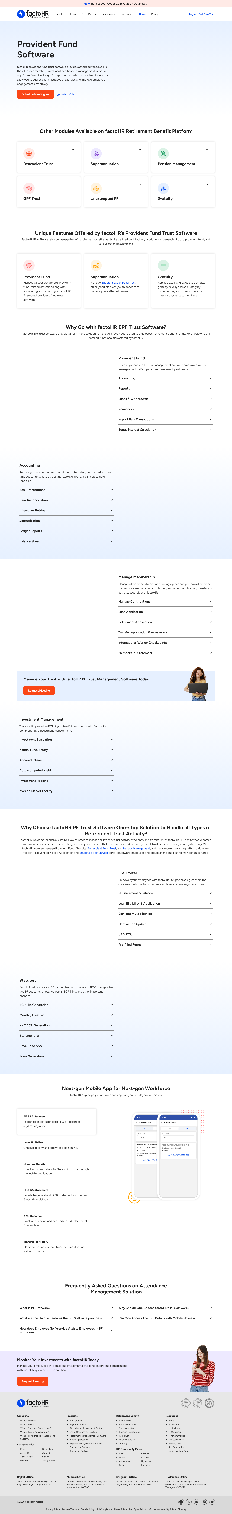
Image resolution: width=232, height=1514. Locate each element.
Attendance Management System (86, 1428)
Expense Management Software (86, 1443)
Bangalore (146, 1465)
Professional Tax (177, 1439)
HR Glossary (175, 1432)
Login (192, 14)
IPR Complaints (104, 1509)
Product (59, 14)
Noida (122, 1457)
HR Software (76, 1420)
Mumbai (145, 1457)
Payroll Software (78, 1424)
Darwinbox (47, 1449)
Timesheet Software (80, 1451)
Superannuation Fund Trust (118, 282)
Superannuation (127, 1428)
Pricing (154, 14)
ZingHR (46, 1453)
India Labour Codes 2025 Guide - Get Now (116, 4)
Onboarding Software (80, 1447)
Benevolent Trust (127, 1424)
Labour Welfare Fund (179, 1451)
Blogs (171, 1420)
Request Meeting (39, 690)
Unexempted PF (127, 1439)
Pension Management (136, 848)
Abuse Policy (120, 1509)
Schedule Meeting (36, 94)
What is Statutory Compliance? (35, 1428)
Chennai (145, 1453)
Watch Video (65, 94)
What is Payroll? (28, 1420)
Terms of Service (70, 1509)
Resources (109, 14)
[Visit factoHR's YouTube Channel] (212, 1501)
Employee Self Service (93, 852)
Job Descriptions (177, 1447)
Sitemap (182, 1509)
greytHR (24, 1453)
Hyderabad (146, 1461)
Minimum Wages (177, 1436)
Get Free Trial (206, 14)
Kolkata (122, 1453)
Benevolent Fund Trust (102, 848)
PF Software (125, 1420)
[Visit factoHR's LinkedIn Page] (196, 1501)
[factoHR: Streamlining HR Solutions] (33, 14)
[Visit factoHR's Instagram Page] (204, 1501)
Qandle (45, 1456)
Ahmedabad (125, 1461)
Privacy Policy (53, 1509)
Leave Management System (83, 1432)
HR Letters (174, 1424)
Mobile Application (79, 1439)
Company (127, 14)
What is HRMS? (28, 1424)
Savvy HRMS (48, 1460)
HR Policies (174, 1428)
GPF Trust (124, 1436)
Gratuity (123, 1443)
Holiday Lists (175, 1443)
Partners (92, 14)
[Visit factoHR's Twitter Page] (189, 1501)
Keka (22, 1449)
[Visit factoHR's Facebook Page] (181, 1501)
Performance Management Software (88, 1436)
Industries (77, 14)
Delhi (121, 1465)
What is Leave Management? (34, 1432)
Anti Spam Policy (137, 1509)
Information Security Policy (162, 1509)
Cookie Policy (88, 1509)
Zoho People (26, 1456)
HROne (24, 1460)
